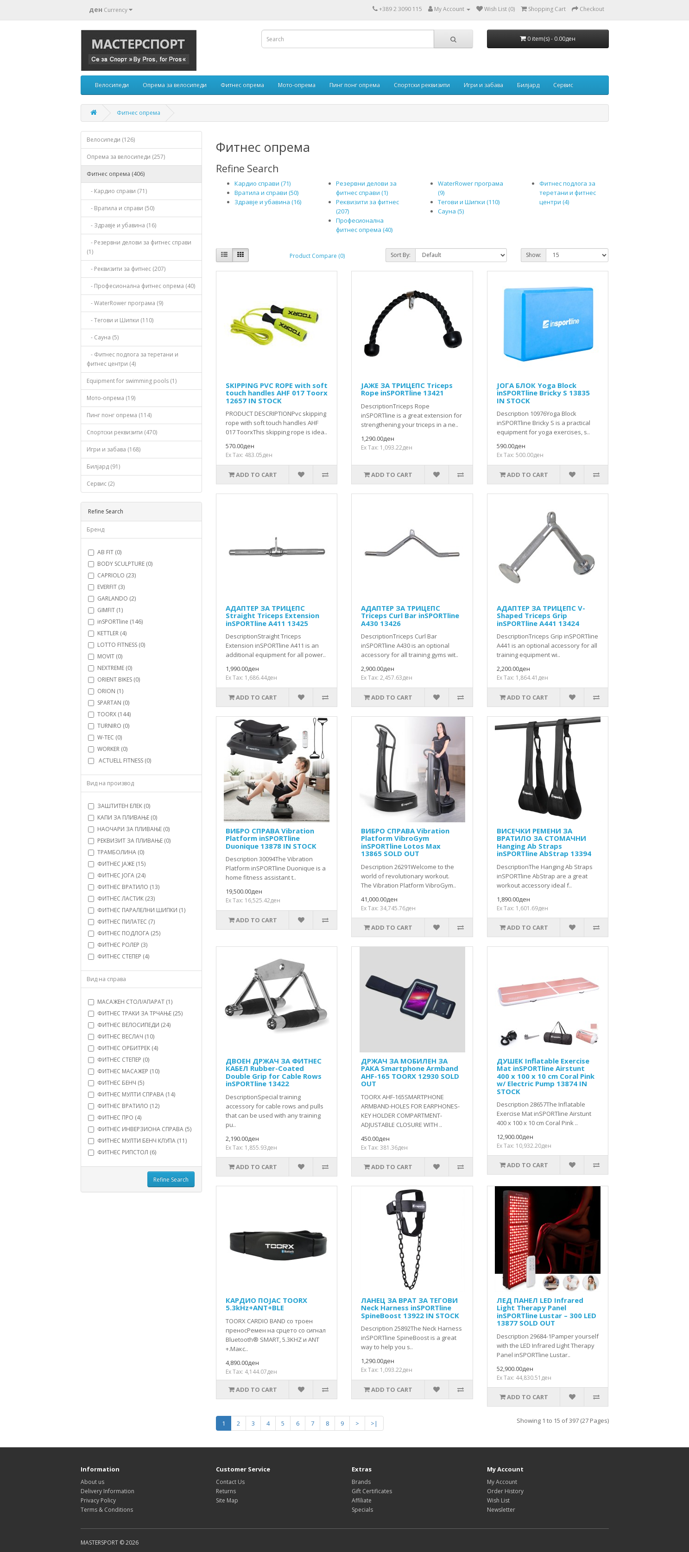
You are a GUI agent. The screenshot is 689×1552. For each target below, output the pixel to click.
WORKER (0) (107, 749)
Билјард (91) (103, 466)
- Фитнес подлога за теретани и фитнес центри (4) (132, 359)
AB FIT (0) (104, 552)
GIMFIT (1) (105, 610)
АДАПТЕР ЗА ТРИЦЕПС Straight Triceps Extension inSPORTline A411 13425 (272, 615)
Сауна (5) (451, 211)
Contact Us (230, 1482)
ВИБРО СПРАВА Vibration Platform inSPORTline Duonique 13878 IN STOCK (271, 838)
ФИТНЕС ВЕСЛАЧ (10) (121, 1036)
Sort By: (401, 255)
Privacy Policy (98, 1500)
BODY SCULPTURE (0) (120, 564)
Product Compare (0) (317, 256)
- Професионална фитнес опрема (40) (141, 286)
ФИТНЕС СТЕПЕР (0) (118, 1060)
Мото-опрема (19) (111, 398)
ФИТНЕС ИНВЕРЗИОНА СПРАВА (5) (139, 1129)
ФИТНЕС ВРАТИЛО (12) (123, 1106)
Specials (362, 1510)
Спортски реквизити (422, 85)
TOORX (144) (109, 714)
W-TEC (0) (105, 737)
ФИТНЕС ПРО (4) (114, 1117)
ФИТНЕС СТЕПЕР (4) (118, 956)
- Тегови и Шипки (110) (120, 320)
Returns (226, 1491)
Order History (505, 1491)
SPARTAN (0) (108, 703)
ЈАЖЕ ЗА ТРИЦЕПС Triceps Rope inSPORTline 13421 (407, 389)
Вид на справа (106, 979)
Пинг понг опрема (354, 85)
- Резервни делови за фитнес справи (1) (139, 247)
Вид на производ (110, 783)
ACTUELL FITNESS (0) (119, 760)
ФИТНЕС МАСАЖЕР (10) (123, 1071)
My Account (502, 1482)
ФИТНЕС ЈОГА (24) (116, 875)
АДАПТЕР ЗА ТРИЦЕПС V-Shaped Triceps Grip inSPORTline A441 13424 (541, 615)
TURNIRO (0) (108, 726)
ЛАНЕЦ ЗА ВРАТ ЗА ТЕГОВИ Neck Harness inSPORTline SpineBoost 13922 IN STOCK (410, 1307)
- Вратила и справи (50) (120, 208)
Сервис (563, 85)
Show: (533, 255)
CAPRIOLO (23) (112, 575)
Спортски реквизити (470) (122, 432)
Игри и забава (483, 85)
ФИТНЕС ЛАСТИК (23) (121, 898)
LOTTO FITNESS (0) (116, 645)
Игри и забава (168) (113, 449)
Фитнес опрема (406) (116, 174)
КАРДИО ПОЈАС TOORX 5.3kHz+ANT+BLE (266, 1304)
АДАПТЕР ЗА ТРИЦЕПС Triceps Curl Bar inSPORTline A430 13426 (410, 615)
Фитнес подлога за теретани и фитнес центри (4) (567, 192)
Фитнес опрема (242, 85)
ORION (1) (105, 691)
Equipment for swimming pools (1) (132, 381)
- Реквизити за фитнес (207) (126, 269)
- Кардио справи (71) (117, 191)
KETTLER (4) (107, 633)
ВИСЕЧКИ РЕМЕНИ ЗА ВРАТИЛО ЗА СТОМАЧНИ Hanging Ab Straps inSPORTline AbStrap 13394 (544, 842)
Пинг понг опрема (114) (119, 415)
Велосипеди (112, 85)
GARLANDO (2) (112, 598)
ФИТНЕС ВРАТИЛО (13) (123, 887)
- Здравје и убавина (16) (121, 225)
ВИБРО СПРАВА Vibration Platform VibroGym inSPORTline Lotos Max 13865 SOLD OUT (405, 842)
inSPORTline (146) (115, 622)
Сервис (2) (100, 484)
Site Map (227, 1500)
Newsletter (501, 1510)
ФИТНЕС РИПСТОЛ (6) (122, 1152)
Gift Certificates (372, 1491)
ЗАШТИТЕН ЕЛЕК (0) (119, 806)
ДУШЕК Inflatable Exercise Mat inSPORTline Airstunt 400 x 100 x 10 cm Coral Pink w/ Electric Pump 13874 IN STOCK (545, 1076)
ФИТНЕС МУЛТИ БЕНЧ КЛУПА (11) (137, 1141)
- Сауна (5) (103, 337)
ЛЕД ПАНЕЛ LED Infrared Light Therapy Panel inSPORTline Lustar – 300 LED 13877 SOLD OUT (546, 1311)
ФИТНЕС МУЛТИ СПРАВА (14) (131, 1094)
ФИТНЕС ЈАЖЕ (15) (116, 864)
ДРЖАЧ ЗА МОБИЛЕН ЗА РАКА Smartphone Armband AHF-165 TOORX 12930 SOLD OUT (410, 1072)
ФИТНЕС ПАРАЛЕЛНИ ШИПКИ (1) (136, 910)
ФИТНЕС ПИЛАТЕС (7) (121, 922)
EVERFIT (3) (106, 587)
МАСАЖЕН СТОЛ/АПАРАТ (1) (130, 1002)
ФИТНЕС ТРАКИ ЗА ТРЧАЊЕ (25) (135, 1013)
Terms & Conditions (107, 1510)
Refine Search (171, 1179)
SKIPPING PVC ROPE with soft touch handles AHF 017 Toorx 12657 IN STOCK (277, 393)
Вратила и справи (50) (266, 192)
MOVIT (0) (105, 656)
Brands (361, 1482)
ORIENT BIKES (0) (114, 679)
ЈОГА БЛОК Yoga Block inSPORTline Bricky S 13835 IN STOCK (543, 393)
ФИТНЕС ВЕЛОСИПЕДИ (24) (129, 1025)
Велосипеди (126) (111, 140)
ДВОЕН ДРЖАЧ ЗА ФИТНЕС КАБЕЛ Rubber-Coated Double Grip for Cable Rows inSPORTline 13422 (274, 1072)
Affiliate (362, 1500)
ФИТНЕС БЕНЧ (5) (116, 1083)
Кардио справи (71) (262, 183)
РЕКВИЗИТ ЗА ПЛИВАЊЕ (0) (129, 841)
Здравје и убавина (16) (267, 202)
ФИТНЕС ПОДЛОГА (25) (124, 933)
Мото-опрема (297, 85)
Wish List (498, 1500)
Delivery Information (107, 1491)
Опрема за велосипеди (175, 85)
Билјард (528, 85)
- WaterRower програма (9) (125, 303)
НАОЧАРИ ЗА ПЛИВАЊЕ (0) (129, 829)
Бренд (95, 529)
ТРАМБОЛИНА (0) (116, 852)
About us (92, 1482)
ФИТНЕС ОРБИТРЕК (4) (123, 1048)
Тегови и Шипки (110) (468, 202)
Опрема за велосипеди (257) (126, 157)
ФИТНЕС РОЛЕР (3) (117, 945)
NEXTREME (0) (110, 668)
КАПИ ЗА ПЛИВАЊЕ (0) (122, 817)
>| (374, 1423)
